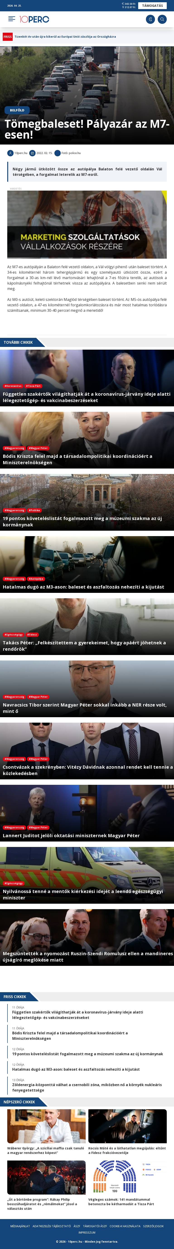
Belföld (17, 110)
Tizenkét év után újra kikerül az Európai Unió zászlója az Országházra (65, 37)
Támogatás (152, 5)
